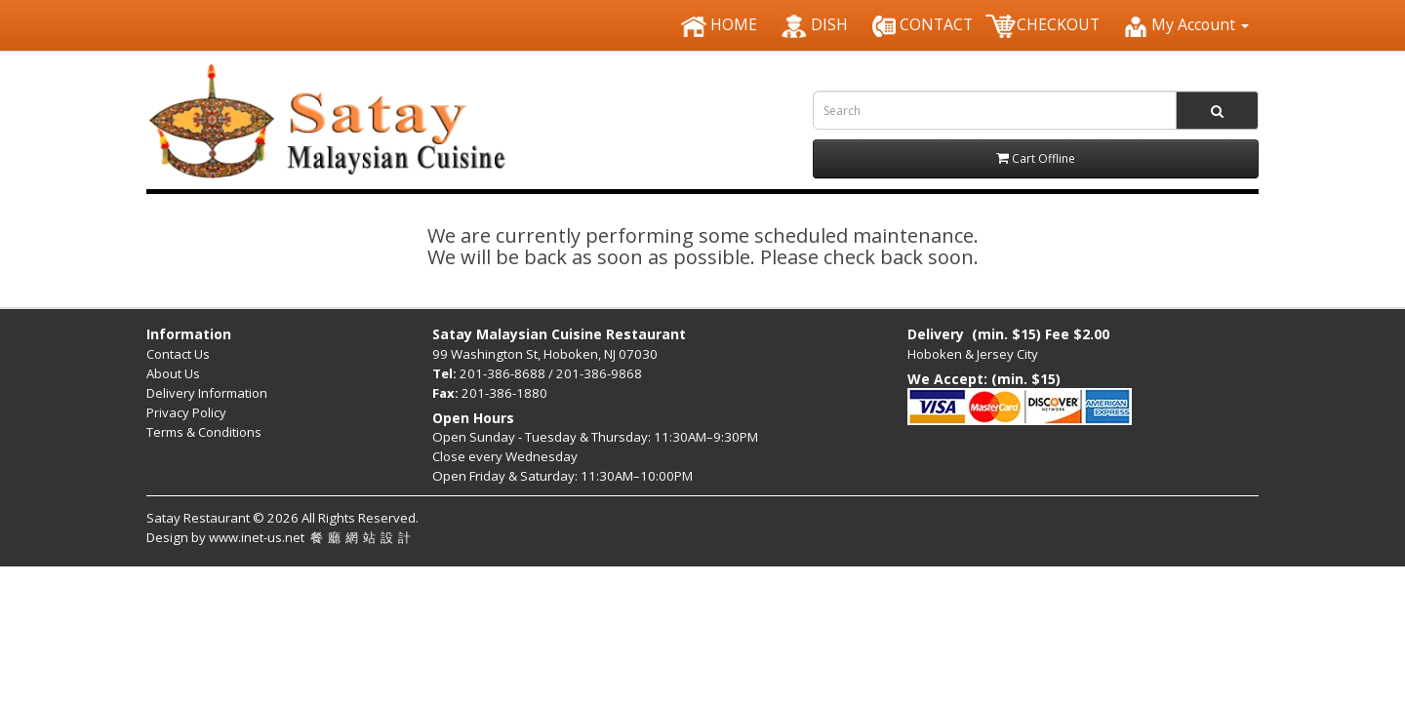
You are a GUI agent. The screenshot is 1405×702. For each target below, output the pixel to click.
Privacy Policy (186, 412)
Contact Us (178, 354)
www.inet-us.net (312, 537)
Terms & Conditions (203, 432)
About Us (173, 373)
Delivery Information (206, 393)
